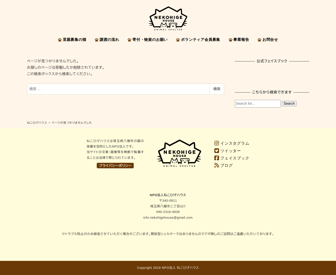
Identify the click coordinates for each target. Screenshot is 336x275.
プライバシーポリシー (115, 165)
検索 (216, 89)
